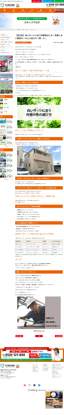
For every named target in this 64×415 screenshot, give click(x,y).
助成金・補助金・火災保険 (7, 42)
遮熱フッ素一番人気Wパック (58, 368)
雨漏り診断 (55, 371)
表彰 (3, 50)
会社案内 (34, 370)
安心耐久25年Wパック (57, 365)
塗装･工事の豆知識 (5, 37)
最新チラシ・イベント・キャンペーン (7, 47)
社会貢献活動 (45, 368)
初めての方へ (35, 365)
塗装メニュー (32, 10)
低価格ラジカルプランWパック (58, 367)
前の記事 (58, 336)
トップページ (35, 364)
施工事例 (13, 10)
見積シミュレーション (57, 376)
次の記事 (20, 336)
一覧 (39, 336)
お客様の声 (45, 365)
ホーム (4, 10)
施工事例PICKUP (5, 52)
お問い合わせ (45, 370)
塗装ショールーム (36, 368)
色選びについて (5, 39)
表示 (19, 67)
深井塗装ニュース (5, 44)
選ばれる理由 (22, 10)
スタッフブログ (46, 367)
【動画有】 (4, 34)
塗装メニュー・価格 (56, 364)
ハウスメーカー (55, 370)
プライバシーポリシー (57, 377)
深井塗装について (41, 10)
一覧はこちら (6, 146)
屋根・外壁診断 (55, 373)
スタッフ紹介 (50, 10)
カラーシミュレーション (57, 374)
